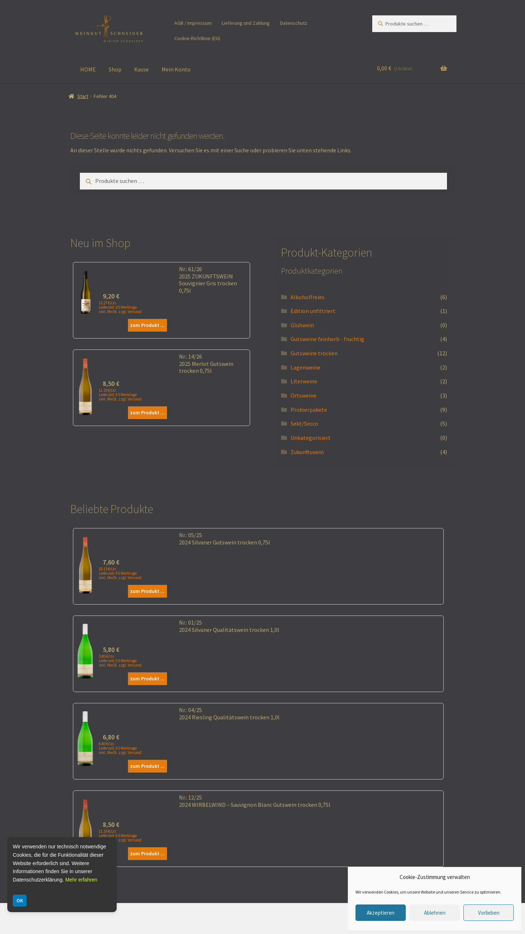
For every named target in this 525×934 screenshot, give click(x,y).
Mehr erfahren (81, 880)
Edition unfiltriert (313, 310)
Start (82, 96)
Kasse (141, 69)
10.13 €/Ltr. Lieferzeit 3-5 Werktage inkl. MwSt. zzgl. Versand (120, 573)
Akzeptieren (380, 912)
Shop (115, 69)
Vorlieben (488, 912)
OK (19, 900)
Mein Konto (176, 69)
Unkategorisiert (311, 437)
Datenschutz (293, 23)
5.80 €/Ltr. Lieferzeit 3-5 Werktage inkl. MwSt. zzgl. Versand (120, 660)
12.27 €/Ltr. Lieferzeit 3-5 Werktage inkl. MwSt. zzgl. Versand (120, 307)
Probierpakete (309, 409)
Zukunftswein (307, 452)
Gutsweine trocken (314, 353)
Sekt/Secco (304, 423)
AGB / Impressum (193, 23)
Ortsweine (303, 395)
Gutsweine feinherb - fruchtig (327, 339)
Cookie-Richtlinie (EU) (197, 38)
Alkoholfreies (307, 297)
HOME (88, 69)
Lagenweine (305, 367)
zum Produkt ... (147, 325)
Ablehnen (435, 912)
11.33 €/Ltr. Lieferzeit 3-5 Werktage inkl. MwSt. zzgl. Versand (120, 394)
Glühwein (302, 325)
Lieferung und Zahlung (246, 23)
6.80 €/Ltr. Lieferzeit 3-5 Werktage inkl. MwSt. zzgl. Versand (120, 748)
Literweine (304, 381)
